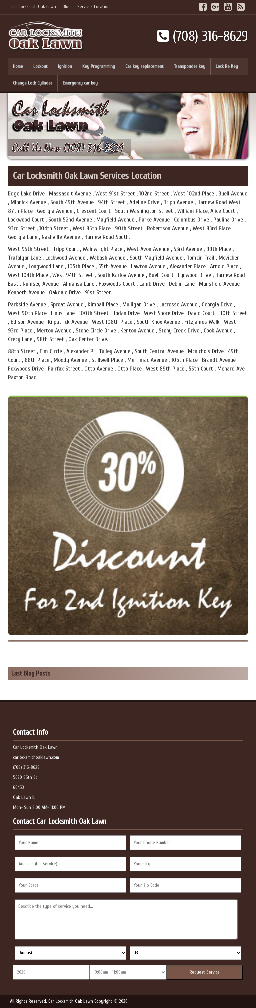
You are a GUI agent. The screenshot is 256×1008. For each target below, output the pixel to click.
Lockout (40, 66)
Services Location (93, 6)
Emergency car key (80, 83)
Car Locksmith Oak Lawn (33, 6)
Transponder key (189, 66)
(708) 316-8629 (202, 36)
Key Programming (98, 66)
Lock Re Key (227, 66)
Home (18, 66)
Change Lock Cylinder (32, 83)
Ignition (65, 66)
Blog (67, 6)
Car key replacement (144, 66)
